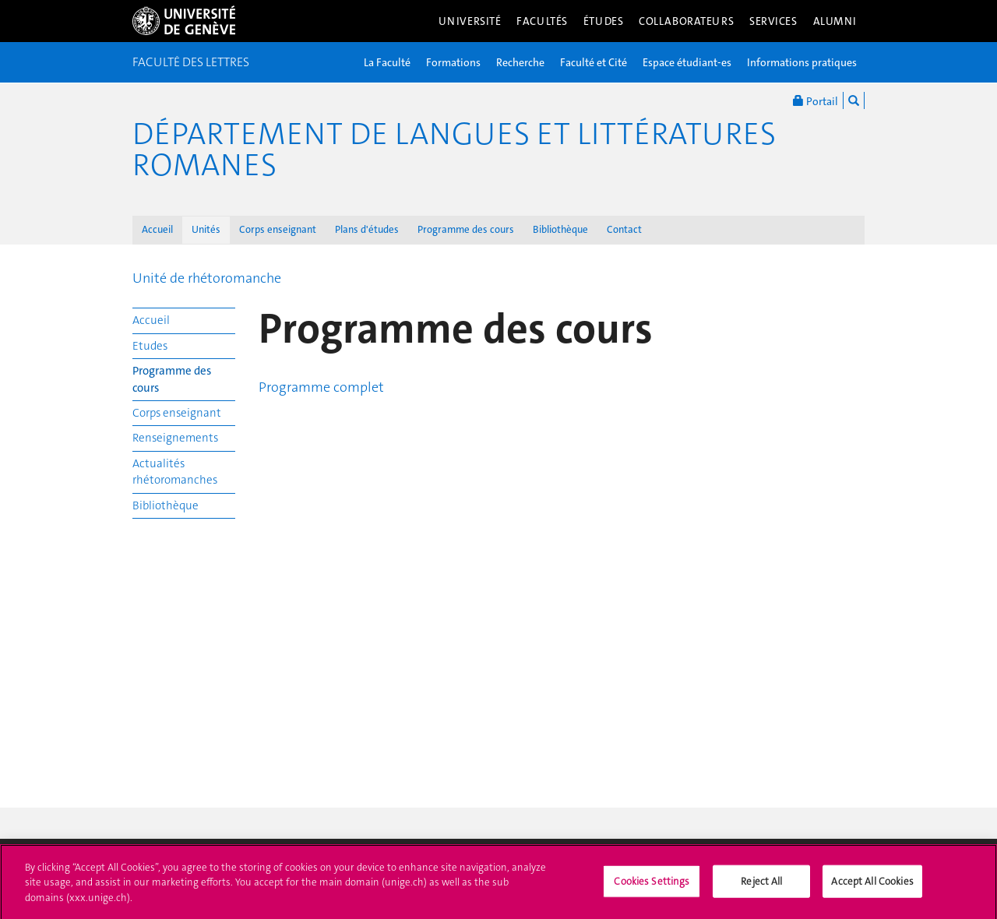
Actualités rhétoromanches (174, 472)
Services (773, 21)
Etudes (149, 346)
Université (470, 21)
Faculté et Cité (593, 62)
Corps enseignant (277, 229)
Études (603, 21)
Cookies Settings (651, 885)
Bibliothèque (560, 229)
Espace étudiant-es (687, 62)
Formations (453, 62)
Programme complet (321, 387)
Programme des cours (465, 229)
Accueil (157, 229)
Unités (206, 229)
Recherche (520, 62)
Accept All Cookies (872, 885)
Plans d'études (367, 229)
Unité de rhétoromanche (206, 278)
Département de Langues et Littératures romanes (454, 149)
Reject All (761, 885)
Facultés (542, 21)
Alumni (835, 21)
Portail (815, 100)
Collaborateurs (686, 21)
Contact (624, 229)
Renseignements (175, 437)
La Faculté (387, 62)
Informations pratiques (802, 62)
